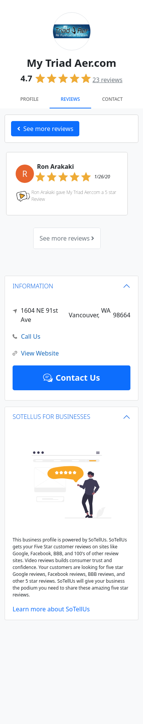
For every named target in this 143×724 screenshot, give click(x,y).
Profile (29, 99)
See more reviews (67, 238)
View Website (36, 353)
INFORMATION (33, 286)
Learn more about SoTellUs (51, 609)
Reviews (70, 99)
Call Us (26, 336)
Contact (112, 99)
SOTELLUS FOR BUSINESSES (51, 416)
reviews (108, 80)
